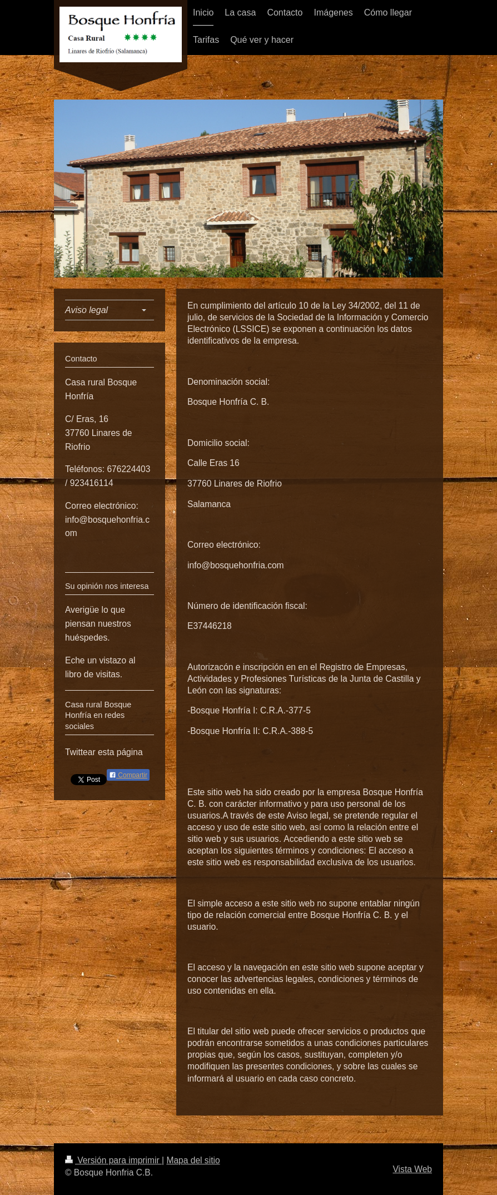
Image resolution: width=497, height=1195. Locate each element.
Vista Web (413, 1169)
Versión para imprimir (113, 1160)
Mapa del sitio (193, 1160)
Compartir (128, 775)
